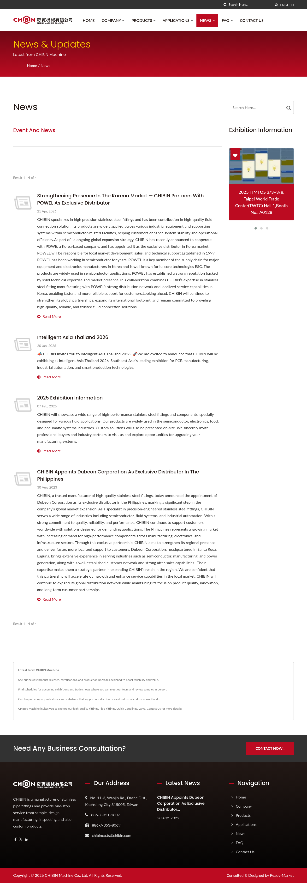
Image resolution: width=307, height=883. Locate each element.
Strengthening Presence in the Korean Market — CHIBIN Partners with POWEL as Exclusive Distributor (120, 199)
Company (113, 20)
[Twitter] (21, 839)
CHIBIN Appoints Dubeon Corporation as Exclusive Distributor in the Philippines (118, 475)
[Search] (250, 4)
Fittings (93, 708)
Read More (49, 316)
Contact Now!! (270, 748)
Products (143, 20)
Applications (178, 20)
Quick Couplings (127, 708)
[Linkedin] (26, 839)
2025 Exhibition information (70, 397)
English (287, 5)
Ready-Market (282, 875)
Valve (142, 708)
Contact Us (252, 20)
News (207, 20)
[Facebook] (15, 839)
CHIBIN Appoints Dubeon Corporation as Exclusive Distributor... (181, 803)
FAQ (227, 20)
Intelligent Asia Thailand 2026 (72, 337)
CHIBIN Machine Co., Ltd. (66, 875)
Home (88, 20)
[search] (225, 4)
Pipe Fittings (107, 708)
